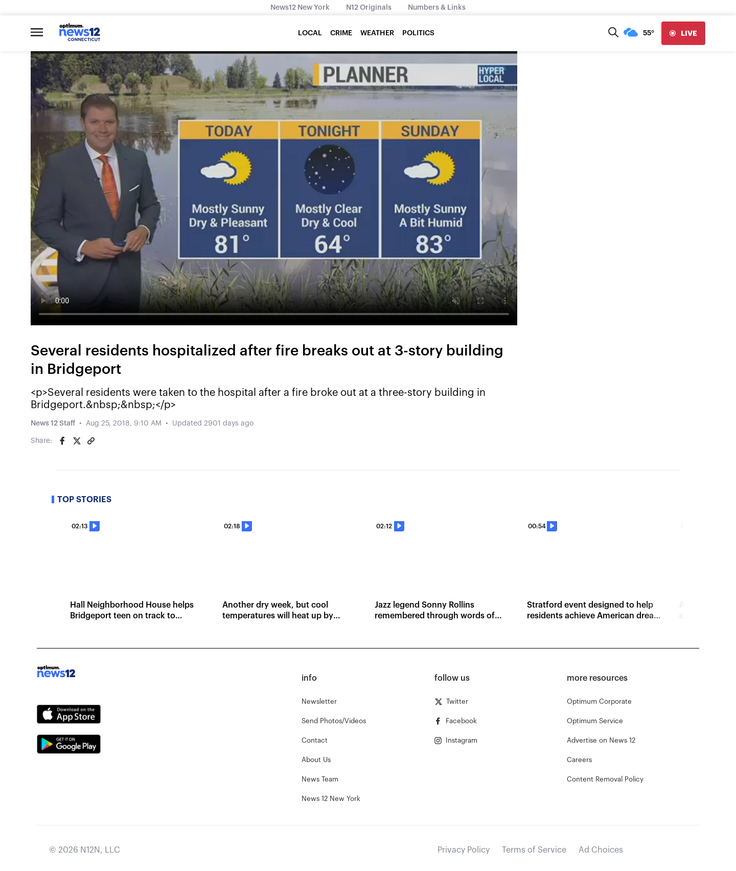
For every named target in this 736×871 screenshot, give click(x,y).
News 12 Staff (53, 423)
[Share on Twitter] (77, 441)
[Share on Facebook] (62, 441)
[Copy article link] (91, 441)
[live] (683, 33)
